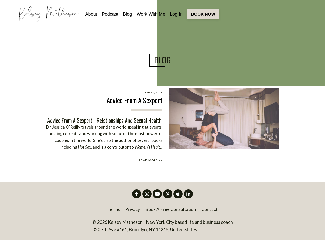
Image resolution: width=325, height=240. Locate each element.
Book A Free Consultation (170, 209)
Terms (113, 209)
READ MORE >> (150, 160)
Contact (209, 209)
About (91, 14)
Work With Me (151, 14)
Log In (176, 14)
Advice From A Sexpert (134, 100)
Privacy (132, 209)
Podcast (110, 14)
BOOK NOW (203, 14)
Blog (127, 14)
